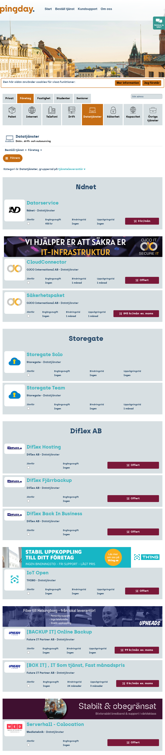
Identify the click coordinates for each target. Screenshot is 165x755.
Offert (142, 280)
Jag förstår (152, 83)
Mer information (128, 83)
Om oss (106, 9)
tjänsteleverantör (71, 169)
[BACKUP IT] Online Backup (59, 632)
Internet (32, 112)
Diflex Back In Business (54, 514)
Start (48, 9)
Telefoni (51, 112)
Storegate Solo (45, 354)
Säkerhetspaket (45, 295)
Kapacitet (133, 112)
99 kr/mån (137, 650)
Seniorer (82, 98)
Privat (9, 98)
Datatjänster (92, 112)
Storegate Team (46, 388)
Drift (71, 112)
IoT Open (37, 573)
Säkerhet (113, 112)
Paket (12, 112)
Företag (25, 98)
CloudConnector (47, 262)
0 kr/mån (142, 221)
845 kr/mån (136, 313)
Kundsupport (87, 9)
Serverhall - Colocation (55, 724)
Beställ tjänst (64, 9)
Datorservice (43, 203)
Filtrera (13, 158)
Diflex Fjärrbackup (49, 480)
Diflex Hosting (44, 447)
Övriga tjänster (152, 114)
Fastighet (43, 98)
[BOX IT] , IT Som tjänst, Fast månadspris (76, 665)
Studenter (63, 98)
